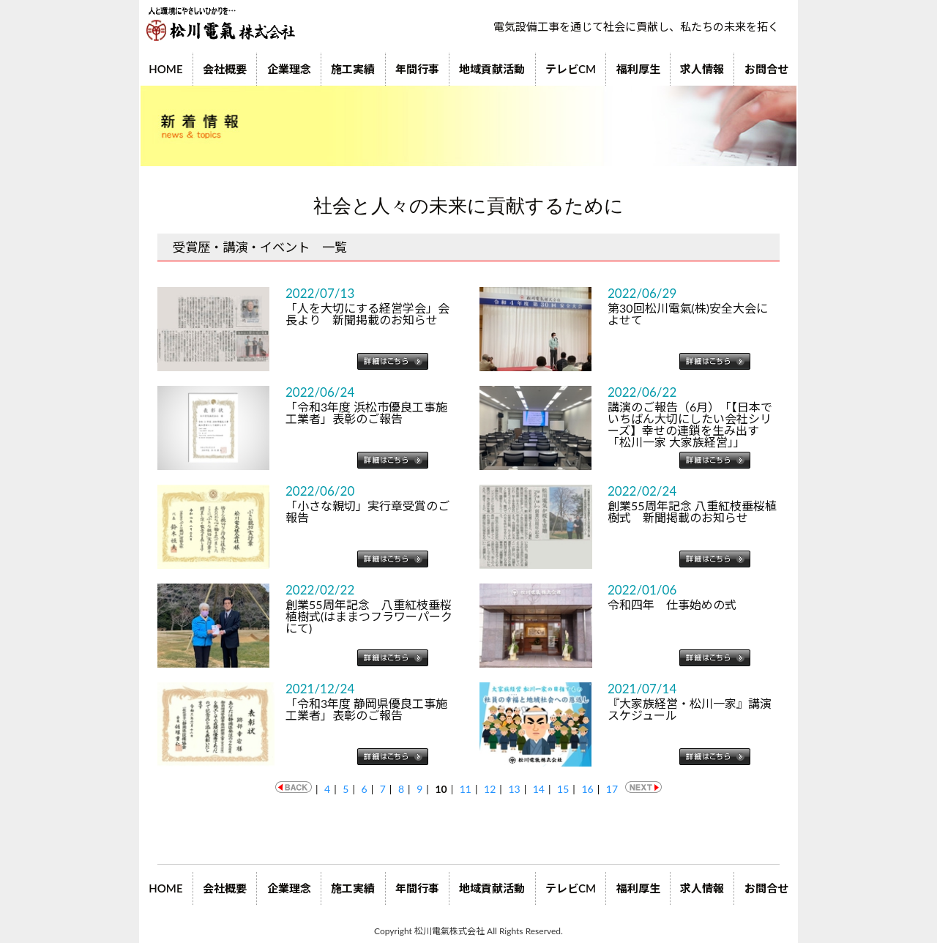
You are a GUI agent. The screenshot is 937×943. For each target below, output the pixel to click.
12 (490, 789)
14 (539, 789)
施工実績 (353, 68)
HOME (165, 68)
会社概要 (225, 68)
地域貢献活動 (492, 68)
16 (587, 789)
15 (563, 789)
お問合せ (766, 68)
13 (514, 789)
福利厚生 (638, 68)
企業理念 (289, 68)
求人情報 (702, 68)
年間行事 (417, 68)
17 (612, 789)
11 (465, 789)
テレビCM (570, 68)
